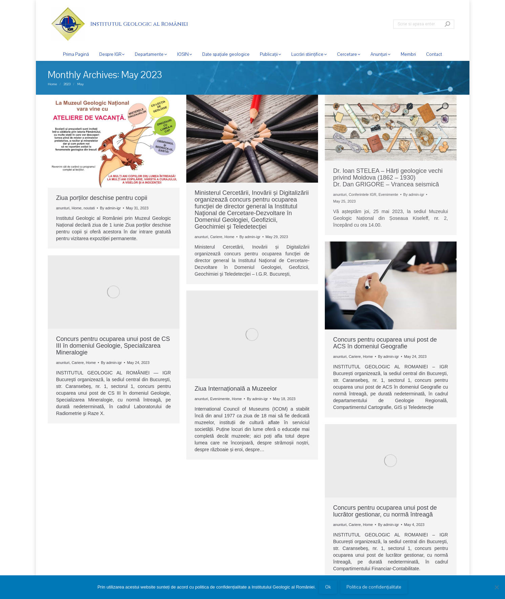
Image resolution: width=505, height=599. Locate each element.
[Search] (423, 24)
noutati (89, 208)
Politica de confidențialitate (373, 587)
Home (76, 208)
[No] (496, 587)
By (110, 208)
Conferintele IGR (362, 194)
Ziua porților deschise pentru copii (101, 197)
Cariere (216, 237)
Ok (328, 587)
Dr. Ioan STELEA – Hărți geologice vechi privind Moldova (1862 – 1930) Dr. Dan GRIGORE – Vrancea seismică (388, 177)
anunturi (63, 208)
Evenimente (388, 194)
